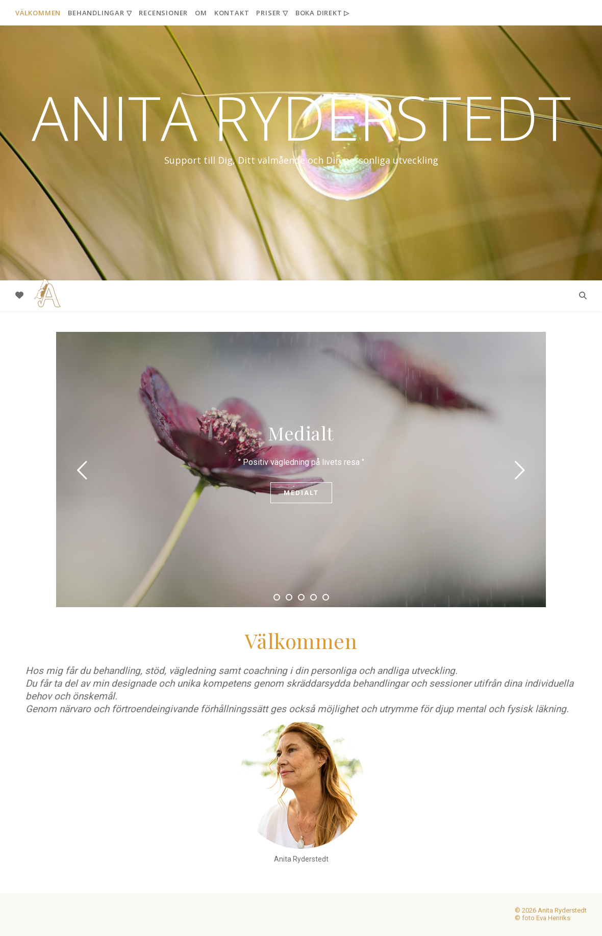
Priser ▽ (272, 12)
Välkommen (38, 12)
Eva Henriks (553, 918)
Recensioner (163, 12)
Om (201, 12)
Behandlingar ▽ (100, 12)
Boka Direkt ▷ (322, 12)
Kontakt (231, 12)
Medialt (301, 433)
